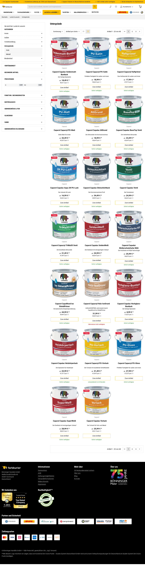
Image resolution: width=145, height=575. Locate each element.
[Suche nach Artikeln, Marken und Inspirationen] (64, 8)
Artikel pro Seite (72, 34)
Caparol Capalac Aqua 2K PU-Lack (64, 193)
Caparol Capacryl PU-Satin (97, 75)
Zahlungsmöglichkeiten (46, 487)
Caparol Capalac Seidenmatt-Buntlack (64, 76)
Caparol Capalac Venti (129, 193)
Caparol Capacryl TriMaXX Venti (64, 252)
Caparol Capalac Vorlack (97, 431)
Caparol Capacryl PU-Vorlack (97, 372)
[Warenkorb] (140, 8)
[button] (125, 8)
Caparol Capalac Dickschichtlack (96, 193)
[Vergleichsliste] (108, 8)
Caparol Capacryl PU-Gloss (129, 372)
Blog (75, 487)
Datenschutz (42, 481)
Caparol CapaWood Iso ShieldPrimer (64, 312)
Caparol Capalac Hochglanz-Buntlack (128, 312)
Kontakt (77, 490)
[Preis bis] (30, 87)
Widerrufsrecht (43, 492)
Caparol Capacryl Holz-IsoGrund (97, 311)
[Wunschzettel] (114, 8)
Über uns (77, 484)
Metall (8, 57)
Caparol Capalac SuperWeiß (64, 431)
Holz (7, 53)
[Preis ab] (11, 87)
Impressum (42, 495)
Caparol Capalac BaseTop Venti (129, 134)
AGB (39, 484)
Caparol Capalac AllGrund (96, 134)
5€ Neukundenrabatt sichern (84, 481)
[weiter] (139, 34)
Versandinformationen (46, 490)
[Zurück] (124, 34)
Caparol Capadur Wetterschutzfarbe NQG (129, 253)
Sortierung (57, 34)
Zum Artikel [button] (64, 91)
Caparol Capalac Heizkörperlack (64, 372)
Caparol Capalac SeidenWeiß (97, 252)
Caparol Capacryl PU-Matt (64, 134)
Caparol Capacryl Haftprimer (129, 75)
